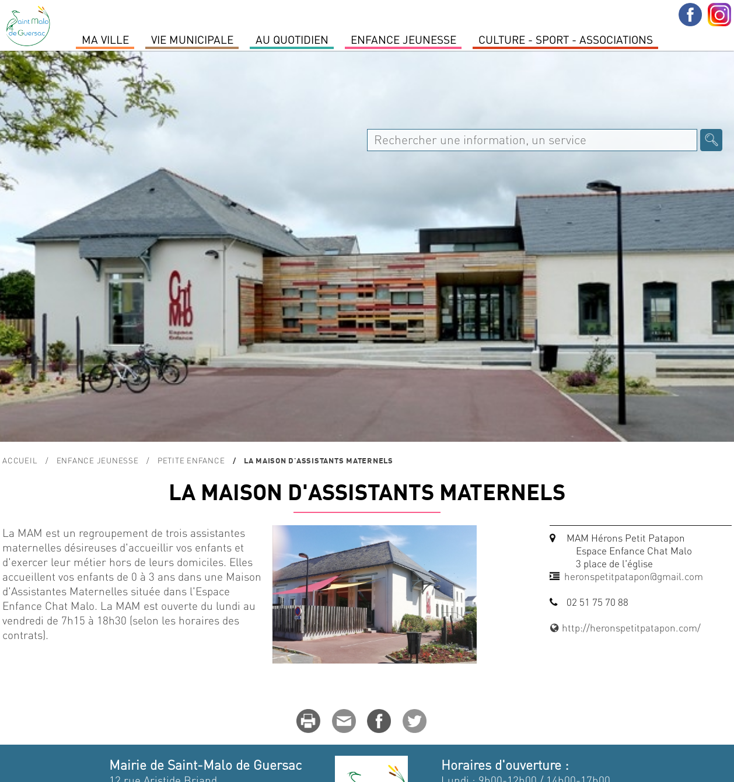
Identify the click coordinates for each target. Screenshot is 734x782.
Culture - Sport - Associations (565, 39)
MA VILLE (105, 39)
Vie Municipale (192, 39)
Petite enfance (191, 460)
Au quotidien (292, 39)
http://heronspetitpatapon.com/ (625, 627)
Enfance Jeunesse (403, 39)
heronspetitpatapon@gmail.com (633, 576)
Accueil (19, 460)
